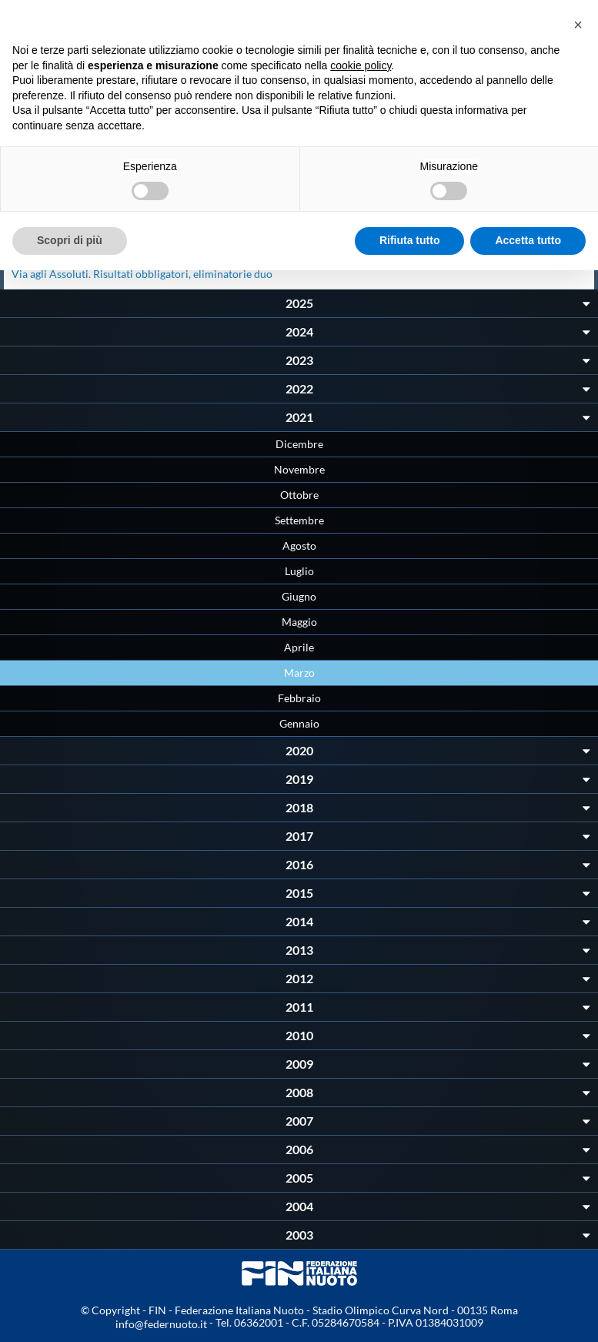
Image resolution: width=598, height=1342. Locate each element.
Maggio (299, 621)
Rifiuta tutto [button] (409, 240)
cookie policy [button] (360, 65)
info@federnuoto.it (161, 1323)
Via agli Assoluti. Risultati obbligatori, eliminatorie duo (142, 273)
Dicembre (299, 443)
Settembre (299, 520)
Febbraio (299, 697)
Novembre (299, 469)
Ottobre (299, 494)
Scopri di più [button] (69, 240)
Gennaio (299, 723)
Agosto (299, 545)
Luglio (299, 570)
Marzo (299, 672)
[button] (578, 24)
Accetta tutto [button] (528, 240)
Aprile (299, 647)
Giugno (299, 596)
